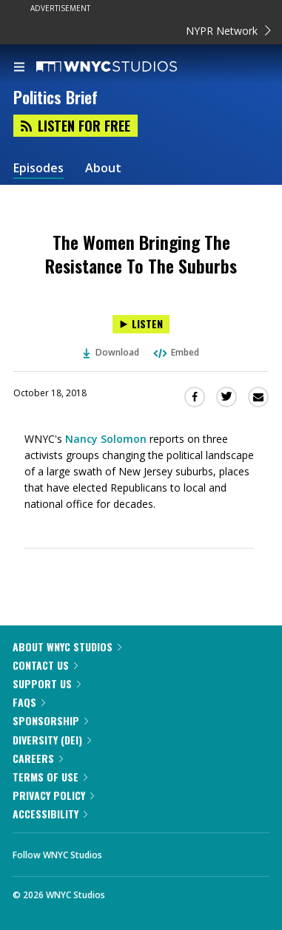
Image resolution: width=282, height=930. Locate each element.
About (103, 168)
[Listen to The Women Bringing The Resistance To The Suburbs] (141, 324)
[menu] (19, 68)
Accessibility (50, 813)
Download (111, 352)
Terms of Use (50, 776)
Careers (38, 758)
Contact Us (45, 665)
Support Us (47, 683)
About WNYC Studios (67, 646)
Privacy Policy (53, 795)
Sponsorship (50, 720)
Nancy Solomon (106, 439)
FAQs (29, 702)
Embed (175, 352)
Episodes (38, 168)
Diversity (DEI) (52, 739)
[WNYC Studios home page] (125, 67)
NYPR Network (228, 31)
